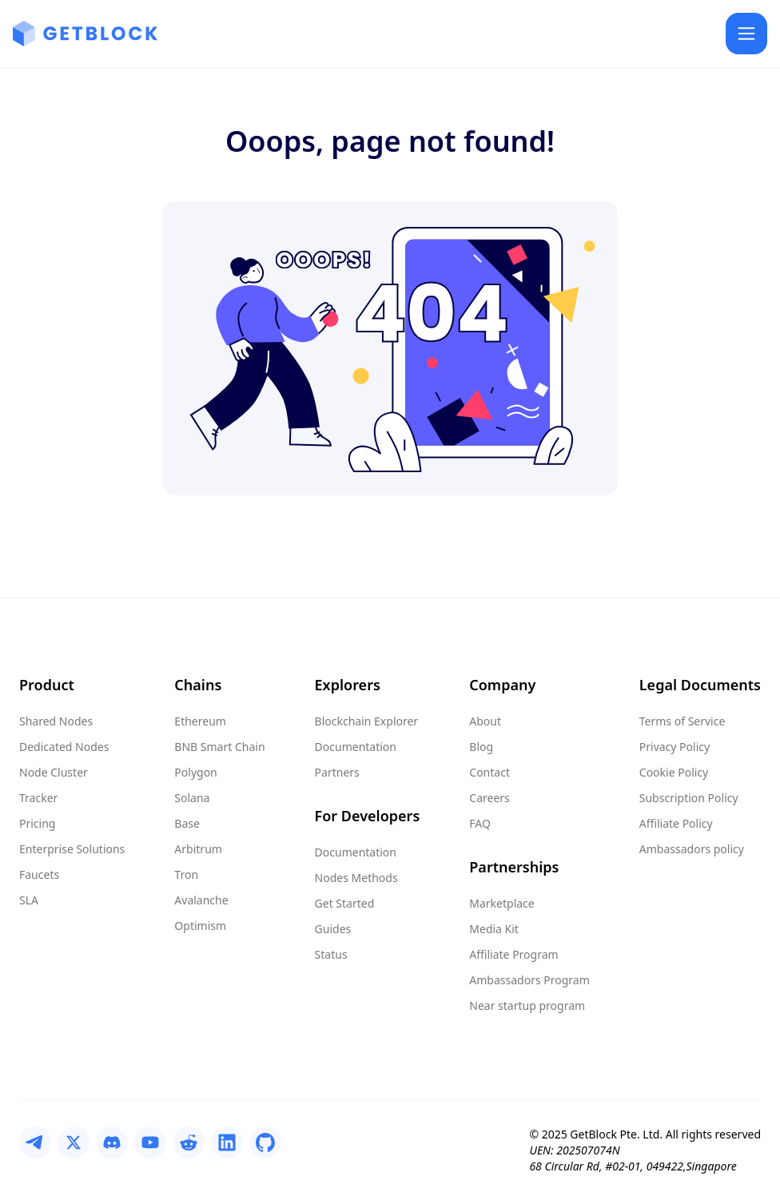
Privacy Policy (674, 746)
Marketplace (501, 903)
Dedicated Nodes (64, 746)
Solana (191, 797)
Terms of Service (682, 721)
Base (187, 823)
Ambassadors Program (529, 979)
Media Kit (494, 928)
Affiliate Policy (676, 823)
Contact (489, 772)
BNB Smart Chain (219, 746)
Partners (337, 772)
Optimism (200, 925)
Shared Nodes (56, 721)
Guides (333, 928)
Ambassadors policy (691, 848)
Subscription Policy (688, 797)
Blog (481, 746)
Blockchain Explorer (367, 721)
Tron (186, 874)
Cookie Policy (673, 772)
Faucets (39, 874)
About (485, 721)
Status (331, 954)
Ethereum (200, 721)
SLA (28, 900)
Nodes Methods (356, 877)
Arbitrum (198, 848)
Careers (489, 797)
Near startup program (527, 1005)
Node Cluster (53, 772)
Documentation (355, 746)
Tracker (38, 797)
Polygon (195, 772)
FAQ (480, 823)
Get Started (345, 903)
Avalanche (201, 900)
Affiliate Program (513, 954)
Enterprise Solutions (72, 848)
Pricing (37, 823)
